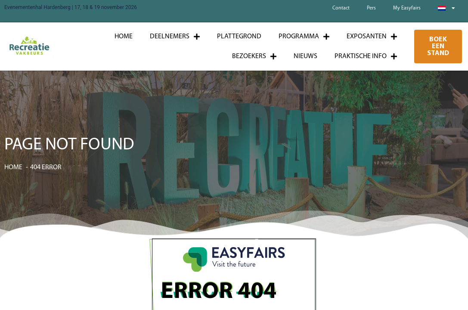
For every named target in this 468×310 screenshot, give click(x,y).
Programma (304, 36)
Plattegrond (239, 36)
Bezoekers (254, 56)
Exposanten (372, 36)
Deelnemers (175, 36)
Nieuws (305, 56)
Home (124, 36)
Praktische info (366, 56)
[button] (438, 46)
